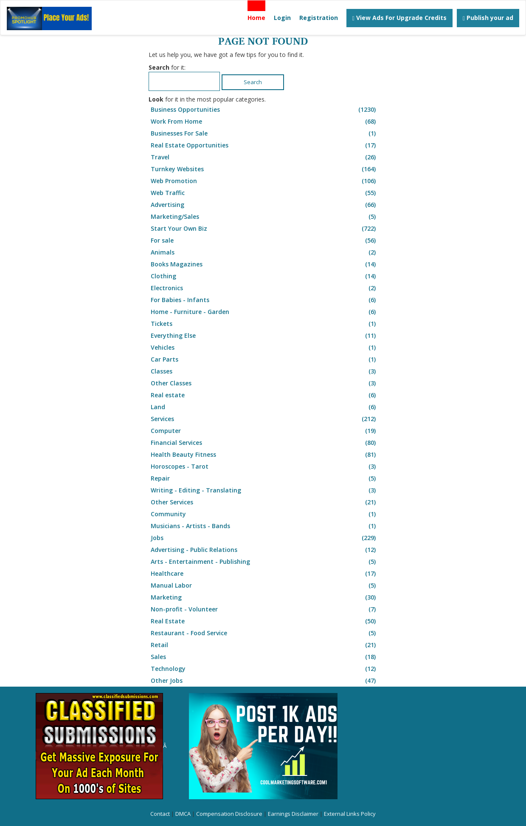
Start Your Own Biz (264, 229)
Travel (264, 157)
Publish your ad (488, 18)
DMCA (183, 814)
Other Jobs (264, 681)
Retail (264, 645)
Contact (160, 814)
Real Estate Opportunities (264, 145)
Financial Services (264, 443)
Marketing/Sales (264, 217)
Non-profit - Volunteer (264, 609)
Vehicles (264, 348)
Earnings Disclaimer (293, 814)
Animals (264, 252)
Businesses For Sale (264, 133)
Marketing (264, 597)
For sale (264, 240)
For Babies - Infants (264, 300)
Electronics (264, 288)
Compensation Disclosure (229, 814)
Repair (264, 478)
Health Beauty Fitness (264, 455)
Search (253, 82)
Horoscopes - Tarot (264, 466)
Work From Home (264, 121)
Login (282, 18)
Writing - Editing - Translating (264, 490)
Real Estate (264, 621)
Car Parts (264, 359)
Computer (264, 431)
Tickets (264, 324)
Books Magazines (264, 264)
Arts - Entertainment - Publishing (264, 562)
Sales (264, 657)
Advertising (264, 205)
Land (264, 407)
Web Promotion (264, 181)
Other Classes (264, 383)
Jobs (264, 538)
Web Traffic (264, 193)
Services (264, 419)
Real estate (264, 395)
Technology (264, 669)
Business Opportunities (264, 110)
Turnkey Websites (264, 169)
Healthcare (264, 574)
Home (256, 18)
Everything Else (264, 336)
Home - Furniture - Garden (264, 312)
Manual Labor (264, 585)
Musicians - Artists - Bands (264, 526)
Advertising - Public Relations (264, 550)
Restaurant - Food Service (264, 633)
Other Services (264, 502)
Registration (318, 18)
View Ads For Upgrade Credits (399, 18)
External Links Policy (350, 814)
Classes (264, 371)
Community (264, 514)
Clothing (264, 276)
